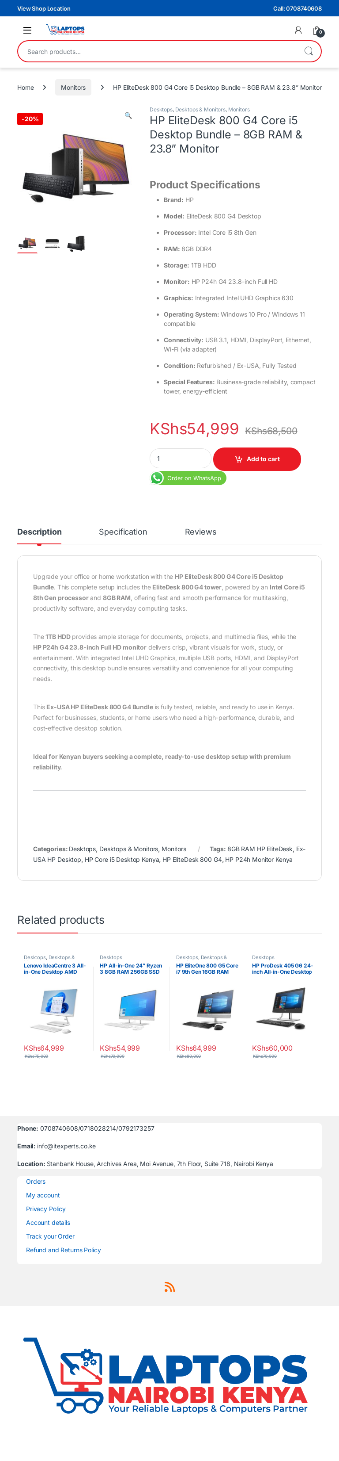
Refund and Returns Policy (63, 1250)
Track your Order (50, 1236)
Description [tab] (39, 532)
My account (43, 1195)
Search (308, 51)
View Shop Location (43, 8)
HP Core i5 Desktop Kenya (122, 859)
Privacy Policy (46, 1208)
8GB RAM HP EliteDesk (260, 849)
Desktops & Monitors (200, 109)
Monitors (73, 87)
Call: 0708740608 (297, 8)
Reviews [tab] (201, 532)
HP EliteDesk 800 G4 (192, 859)
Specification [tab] (123, 532)
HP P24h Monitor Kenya (259, 859)
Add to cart (263, 459)
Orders (35, 1181)
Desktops (161, 109)
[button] (128, 115)
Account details (48, 1222)
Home (25, 87)
